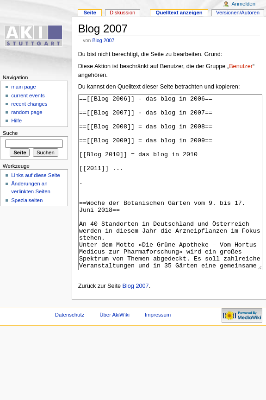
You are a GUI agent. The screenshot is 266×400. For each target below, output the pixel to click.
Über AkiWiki (114, 349)
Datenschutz (70, 349)
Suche (10, 133)
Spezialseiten (27, 200)
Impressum (158, 349)
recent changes (29, 104)
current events (28, 95)
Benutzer (241, 66)
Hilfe (16, 120)
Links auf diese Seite (35, 175)
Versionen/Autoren (238, 12)
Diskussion (122, 12)
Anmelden (244, 3)
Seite (89, 12)
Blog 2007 (103, 40)
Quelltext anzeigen (179, 12)
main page (23, 86)
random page (27, 112)
